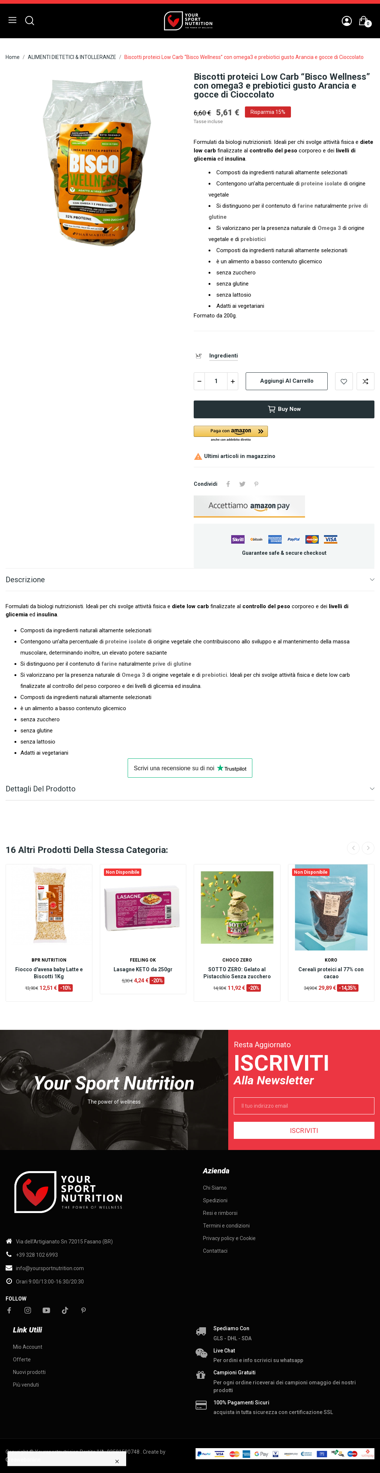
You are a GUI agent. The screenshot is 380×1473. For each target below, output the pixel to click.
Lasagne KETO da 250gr (143, 969)
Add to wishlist (344, 381)
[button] (277, 434)
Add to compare (365, 381)
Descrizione (25, 579)
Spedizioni (215, 1200)
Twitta (242, 484)
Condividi (228, 484)
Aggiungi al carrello (287, 381)
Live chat (224, 1351)
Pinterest (256, 484)
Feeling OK (143, 960)
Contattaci (215, 1251)
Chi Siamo (215, 1188)
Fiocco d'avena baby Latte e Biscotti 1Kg (49, 973)
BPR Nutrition (49, 960)
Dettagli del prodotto (41, 788)
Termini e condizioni (226, 1226)
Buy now (284, 409)
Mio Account (27, 1347)
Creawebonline (23, 1460)
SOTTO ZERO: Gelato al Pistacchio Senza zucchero (237, 973)
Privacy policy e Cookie (229, 1238)
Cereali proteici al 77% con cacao (331, 973)
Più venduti (26, 1385)
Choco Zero (237, 960)
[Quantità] (216, 381)
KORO (331, 960)
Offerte (22, 1359)
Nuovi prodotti (29, 1372)
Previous (353, 848)
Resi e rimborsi (220, 1213)
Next (368, 848)
